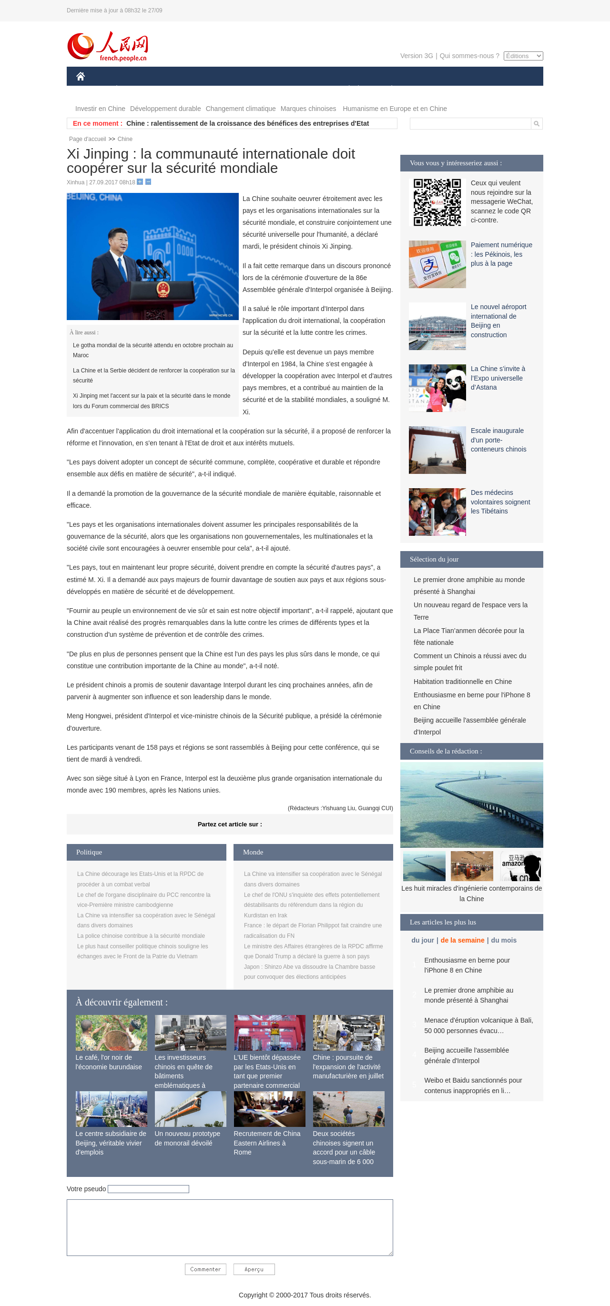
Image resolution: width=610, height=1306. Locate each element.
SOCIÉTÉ (344, 90)
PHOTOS (509, 90)
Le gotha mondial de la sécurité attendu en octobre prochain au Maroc (153, 350)
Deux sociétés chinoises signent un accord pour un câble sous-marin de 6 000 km (344, 1152)
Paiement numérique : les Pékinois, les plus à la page (501, 254)
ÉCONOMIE (134, 90)
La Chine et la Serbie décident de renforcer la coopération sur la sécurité (154, 375)
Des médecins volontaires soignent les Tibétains (500, 502)
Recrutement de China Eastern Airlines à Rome (267, 1143)
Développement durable (165, 108)
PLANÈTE (387, 90)
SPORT (425, 90)
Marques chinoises (308, 108)
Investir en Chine (100, 108)
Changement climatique (241, 108)
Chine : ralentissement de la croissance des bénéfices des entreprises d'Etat (247, 123)
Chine (125, 139)
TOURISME (465, 90)
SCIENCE (259, 90)
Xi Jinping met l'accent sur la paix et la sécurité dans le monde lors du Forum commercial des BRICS (151, 401)
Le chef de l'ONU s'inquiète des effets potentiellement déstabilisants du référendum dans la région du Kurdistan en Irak (312, 905)
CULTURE (302, 90)
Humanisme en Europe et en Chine (395, 108)
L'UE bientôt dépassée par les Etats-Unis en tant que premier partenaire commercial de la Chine (267, 1076)
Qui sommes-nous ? (469, 56)
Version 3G (416, 56)
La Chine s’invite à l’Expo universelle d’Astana (498, 378)
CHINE (92, 90)
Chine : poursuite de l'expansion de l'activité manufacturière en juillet (348, 1067)
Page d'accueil (87, 139)
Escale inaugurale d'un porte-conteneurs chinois (499, 440)
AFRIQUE (217, 90)
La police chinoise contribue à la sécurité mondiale (141, 936)
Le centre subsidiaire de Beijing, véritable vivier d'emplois (111, 1143)
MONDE (177, 90)
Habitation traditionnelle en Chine (463, 681)
